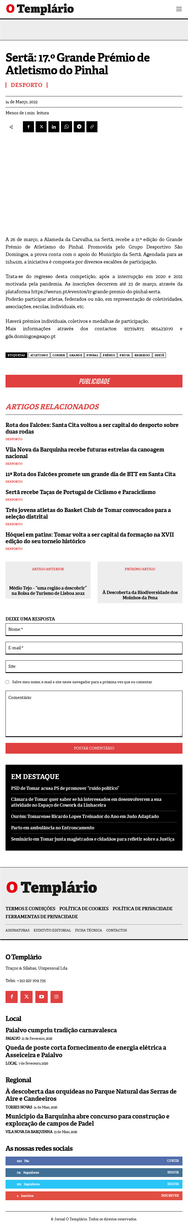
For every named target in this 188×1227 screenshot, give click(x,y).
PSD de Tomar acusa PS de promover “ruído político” (65, 788)
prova (125, 355)
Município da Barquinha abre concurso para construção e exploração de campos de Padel (88, 1120)
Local (11, 1063)
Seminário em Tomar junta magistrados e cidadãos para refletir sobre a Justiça (92, 839)
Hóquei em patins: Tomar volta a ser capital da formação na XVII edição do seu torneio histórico (90, 538)
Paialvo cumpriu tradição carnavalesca (61, 1030)
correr (58, 355)
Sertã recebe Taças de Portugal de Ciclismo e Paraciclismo (81, 492)
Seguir (173, 1172)
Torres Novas (19, 1107)
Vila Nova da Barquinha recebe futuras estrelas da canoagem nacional (85, 453)
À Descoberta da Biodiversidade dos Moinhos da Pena (140, 595)
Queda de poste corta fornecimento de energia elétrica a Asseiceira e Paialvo (86, 1051)
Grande (75, 355)
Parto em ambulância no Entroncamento (52, 828)
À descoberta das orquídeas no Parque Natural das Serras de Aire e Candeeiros (91, 1095)
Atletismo (39, 355)
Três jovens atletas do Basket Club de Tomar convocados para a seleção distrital (88, 513)
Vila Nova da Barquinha (29, 1132)
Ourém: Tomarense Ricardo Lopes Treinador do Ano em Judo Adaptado (85, 816)
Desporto (14, 439)
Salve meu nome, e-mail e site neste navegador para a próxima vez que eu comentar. (82, 682)
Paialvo (13, 1038)
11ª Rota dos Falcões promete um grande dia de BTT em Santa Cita (91, 474)
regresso (142, 355)
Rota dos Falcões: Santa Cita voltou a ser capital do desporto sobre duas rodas (92, 428)
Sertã (159, 355)
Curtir (173, 1161)
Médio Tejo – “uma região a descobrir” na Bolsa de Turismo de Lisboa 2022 (48, 590)
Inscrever (170, 1195)
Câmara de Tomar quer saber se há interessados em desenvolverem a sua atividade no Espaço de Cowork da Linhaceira (86, 802)
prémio (109, 355)
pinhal (92, 355)
